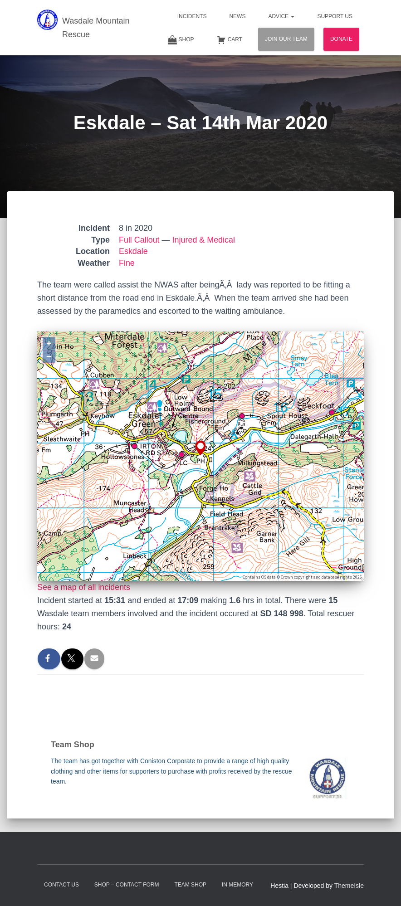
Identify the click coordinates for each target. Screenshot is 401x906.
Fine (127, 263)
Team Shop (190, 885)
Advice (281, 16)
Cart (229, 39)
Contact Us (61, 885)
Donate (341, 39)
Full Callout (139, 239)
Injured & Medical (203, 239)
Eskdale (133, 251)
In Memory (237, 885)
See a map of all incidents (84, 587)
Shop (181, 39)
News (237, 16)
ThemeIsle (349, 885)
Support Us (334, 16)
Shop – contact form (126, 885)
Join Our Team (286, 39)
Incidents (192, 16)
